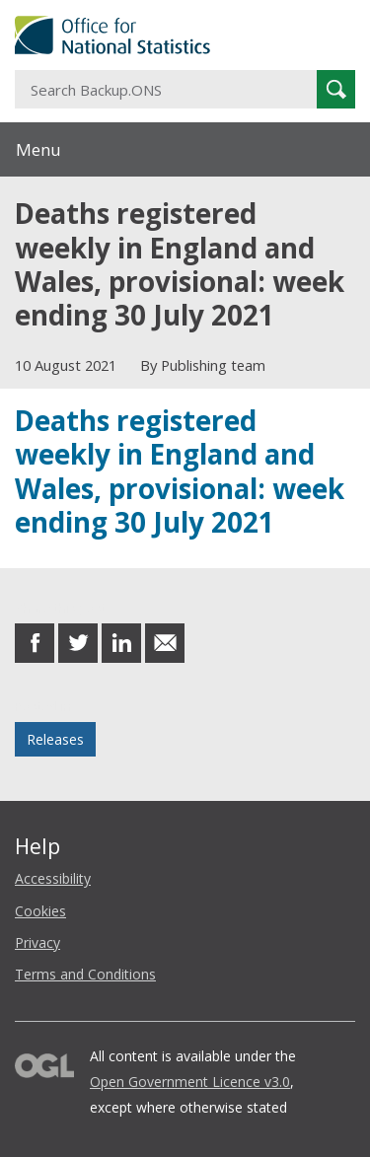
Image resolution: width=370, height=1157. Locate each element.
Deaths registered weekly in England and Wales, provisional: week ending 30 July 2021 (179, 471)
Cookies (40, 911)
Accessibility (53, 878)
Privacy (37, 942)
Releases (55, 739)
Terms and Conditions (85, 974)
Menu (38, 149)
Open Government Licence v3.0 (190, 1081)
